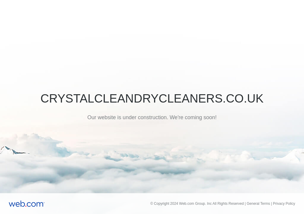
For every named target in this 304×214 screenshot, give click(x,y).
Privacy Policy (284, 204)
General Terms (258, 204)
